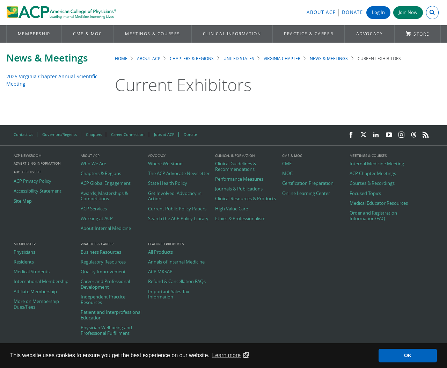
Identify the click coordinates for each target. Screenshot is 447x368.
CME (287, 164)
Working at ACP (97, 219)
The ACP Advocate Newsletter (179, 173)
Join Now (408, 12)
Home (121, 59)
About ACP (321, 12)
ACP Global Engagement (106, 183)
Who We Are (93, 164)
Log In (378, 12)
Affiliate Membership (35, 292)
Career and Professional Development (105, 284)
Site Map (23, 201)
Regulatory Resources (103, 262)
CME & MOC (87, 34)
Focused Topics (365, 193)
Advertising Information (37, 163)
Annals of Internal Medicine (176, 262)
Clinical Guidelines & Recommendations (235, 166)
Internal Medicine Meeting (377, 164)
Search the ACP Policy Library (178, 219)
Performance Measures (239, 179)
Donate (352, 12)
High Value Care (231, 209)
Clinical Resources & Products (245, 199)
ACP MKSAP (160, 272)
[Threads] (413, 135)
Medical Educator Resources (379, 203)
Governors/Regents (59, 134)
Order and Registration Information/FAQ (373, 215)
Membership (34, 34)
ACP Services (94, 209)
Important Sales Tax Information (168, 294)
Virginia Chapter (282, 59)
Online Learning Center (306, 193)
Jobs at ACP (164, 134)
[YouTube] (389, 135)
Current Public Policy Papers (177, 209)
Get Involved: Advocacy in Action (174, 196)
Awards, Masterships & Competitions (104, 196)
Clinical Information (232, 34)
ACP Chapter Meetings (373, 173)
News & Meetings (47, 57)
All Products (160, 252)
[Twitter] (363, 135)
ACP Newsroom (28, 156)
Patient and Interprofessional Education (111, 315)
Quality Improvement (103, 272)
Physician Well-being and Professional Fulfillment (106, 330)
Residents (24, 262)
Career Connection (128, 134)
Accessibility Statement (37, 191)
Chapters (94, 134)
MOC (287, 173)
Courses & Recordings (372, 183)
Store (421, 34)
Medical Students (32, 272)
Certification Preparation (308, 183)
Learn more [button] (226, 355)
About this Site (28, 172)
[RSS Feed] (426, 135)
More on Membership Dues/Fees (36, 304)
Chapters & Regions (192, 59)
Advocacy (369, 34)
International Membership (41, 281)
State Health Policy (167, 183)
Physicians (24, 252)
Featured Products (166, 244)
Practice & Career (308, 34)
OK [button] (408, 355)
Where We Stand (165, 164)
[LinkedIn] (376, 135)
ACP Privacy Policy (32, 181)
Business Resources (101, 252)
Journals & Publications (239, 189)
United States (239, 59)
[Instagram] (401, 135)
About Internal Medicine (106, 228)
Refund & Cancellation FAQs (177, 281)
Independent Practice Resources (103, 299)
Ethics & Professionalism (240, 219)
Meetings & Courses (152, 34)
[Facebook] (351, 135)
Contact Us (23, 134)
